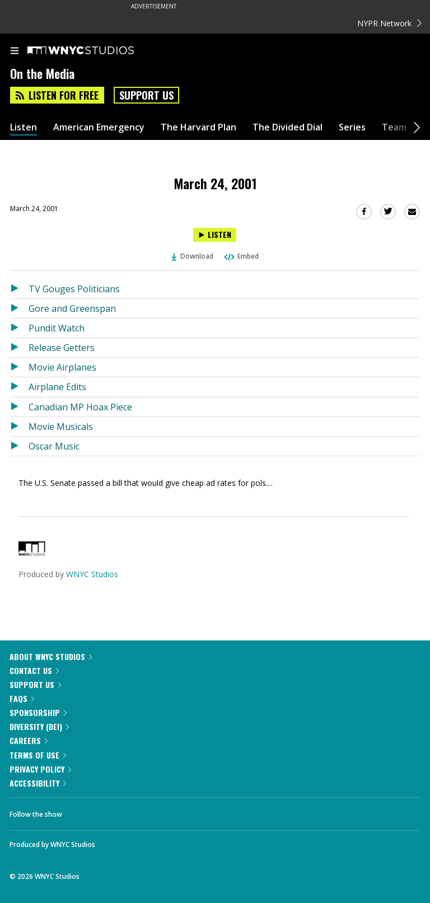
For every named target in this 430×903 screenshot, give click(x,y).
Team (394, 127)
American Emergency (98, 127)
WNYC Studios (92, 574)
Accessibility (38, 783)
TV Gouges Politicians (74, 289)
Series (352, 127)
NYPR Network (389, 23)
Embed (241, 256)
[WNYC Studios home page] (94, 51)
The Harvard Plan (198, 127)
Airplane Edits (57, 387)
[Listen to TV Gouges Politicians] (19, 288)
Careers (29, 740)
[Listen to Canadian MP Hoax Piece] (19, 407)
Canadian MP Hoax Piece (80, 407)
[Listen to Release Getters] (19, 347)
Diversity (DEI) (39, 726)
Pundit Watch (57, 328)
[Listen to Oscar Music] (19, 446)
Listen (23, 127)
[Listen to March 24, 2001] (214, 235)
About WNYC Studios (51, 656)
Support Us (146, 95)
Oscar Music (54, 446)
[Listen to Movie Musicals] (19, 426)
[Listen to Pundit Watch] (19, 328)
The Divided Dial (287, 127)
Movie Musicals (61, 426)
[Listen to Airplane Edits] (19, 386)
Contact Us (34, 670)
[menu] (14, 51)
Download (192, 256)
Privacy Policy (40, 769)
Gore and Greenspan (72, 308)
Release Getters (62, 347)
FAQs (22, 698)
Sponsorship (38, 712)
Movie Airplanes (62, 367)
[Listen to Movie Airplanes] (19, 367)
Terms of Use (38, 755)
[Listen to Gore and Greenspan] (19, 308)
